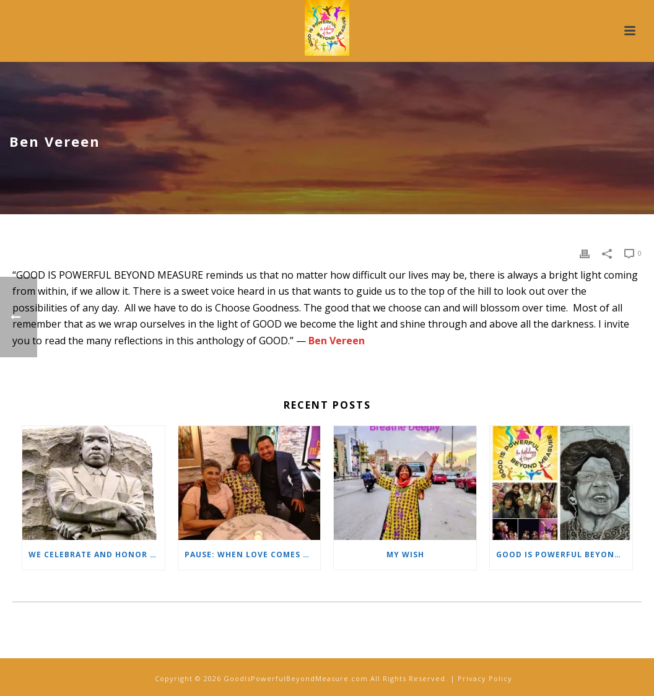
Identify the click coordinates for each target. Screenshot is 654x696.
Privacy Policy (485, 678)
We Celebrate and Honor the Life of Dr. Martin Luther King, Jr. (96, 554)
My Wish (405, 554)
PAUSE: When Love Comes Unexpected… (253, 554)
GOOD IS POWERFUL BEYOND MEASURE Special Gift (564, 554)
